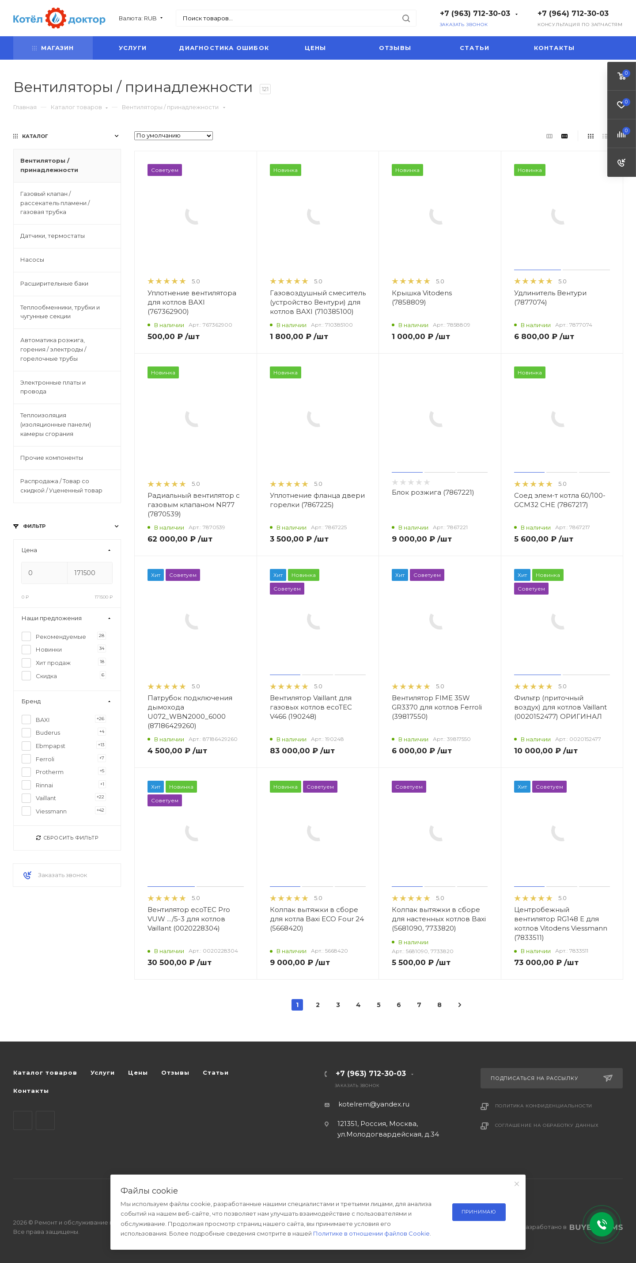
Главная (25, 107)
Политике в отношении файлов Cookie (371, 1233)
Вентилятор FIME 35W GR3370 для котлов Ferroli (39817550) (437, 707)
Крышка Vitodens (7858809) (422, 297)
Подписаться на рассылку (552, 1078)
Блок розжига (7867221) (433, 492)
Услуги (133, 47)
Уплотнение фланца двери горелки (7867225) (317, 500)
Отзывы (395, 47)
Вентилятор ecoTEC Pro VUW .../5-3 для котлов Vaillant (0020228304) (189, 918)
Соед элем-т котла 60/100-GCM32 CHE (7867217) (560, 500)
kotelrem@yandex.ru (373, 1104)
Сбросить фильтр (67, 838)
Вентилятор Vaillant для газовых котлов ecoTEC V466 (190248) (311, 707)
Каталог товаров (79, 107)
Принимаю (479, 1212)
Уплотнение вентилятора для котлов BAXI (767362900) (192, 302)
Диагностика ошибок (224, 47)
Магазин (53, 47)
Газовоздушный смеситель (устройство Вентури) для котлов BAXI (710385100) (318, 302)
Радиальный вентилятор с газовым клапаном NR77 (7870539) (194, 504)
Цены (315, 47)
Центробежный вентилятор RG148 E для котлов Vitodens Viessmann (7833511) (560, 923)
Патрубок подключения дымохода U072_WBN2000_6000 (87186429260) (190, 712)
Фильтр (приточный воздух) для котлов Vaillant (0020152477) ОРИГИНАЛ (560, 707)
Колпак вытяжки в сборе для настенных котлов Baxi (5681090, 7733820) (439, 918)
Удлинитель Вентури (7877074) (550, 297)
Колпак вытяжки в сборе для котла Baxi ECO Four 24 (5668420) (317, 918)
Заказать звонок (464, 24)
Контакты (554, 47)
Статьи (474, 47)
